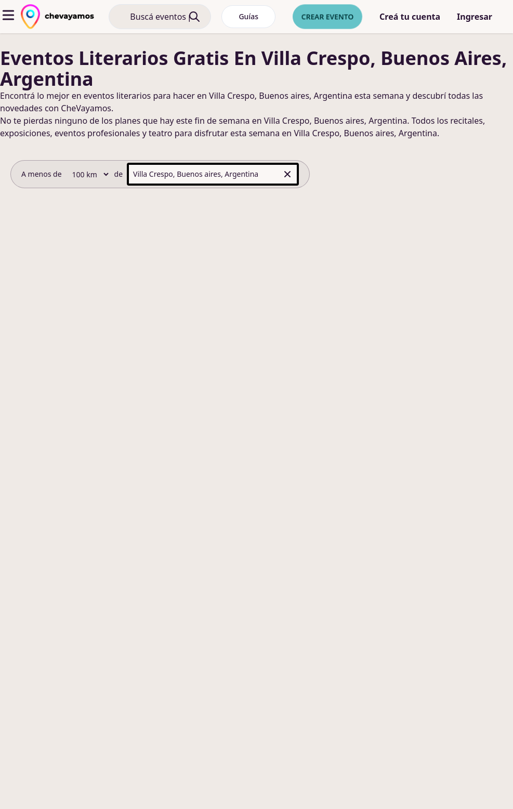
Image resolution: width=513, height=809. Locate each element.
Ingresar (474, 16)
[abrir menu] (8, 15)
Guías (248, 16)
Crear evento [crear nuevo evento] (327, 16)
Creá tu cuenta (409, 16)
